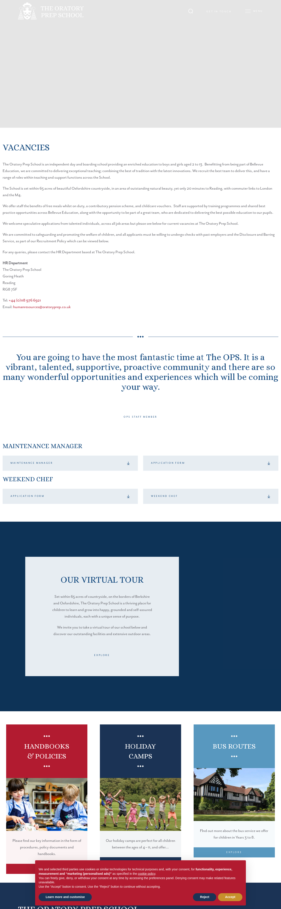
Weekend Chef (164, 496)
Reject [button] (204, 897)
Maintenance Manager (32, 463)
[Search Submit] (190, 11)
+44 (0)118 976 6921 (25, 300)
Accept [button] (230, 897)
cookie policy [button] (146, 873)
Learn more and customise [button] (65, 897)
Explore (102, 655)
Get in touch (219, 11)
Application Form (168, 463)
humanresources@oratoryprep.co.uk (42, 307)
